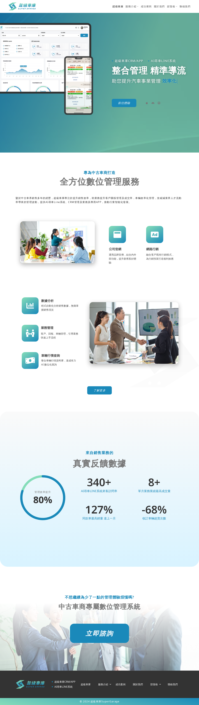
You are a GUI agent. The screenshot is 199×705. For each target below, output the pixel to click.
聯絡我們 (185, 6)
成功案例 (146, 6)
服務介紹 (132, 6)
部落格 (172, 6)
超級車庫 (117, 6)
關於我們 (159, 6)
